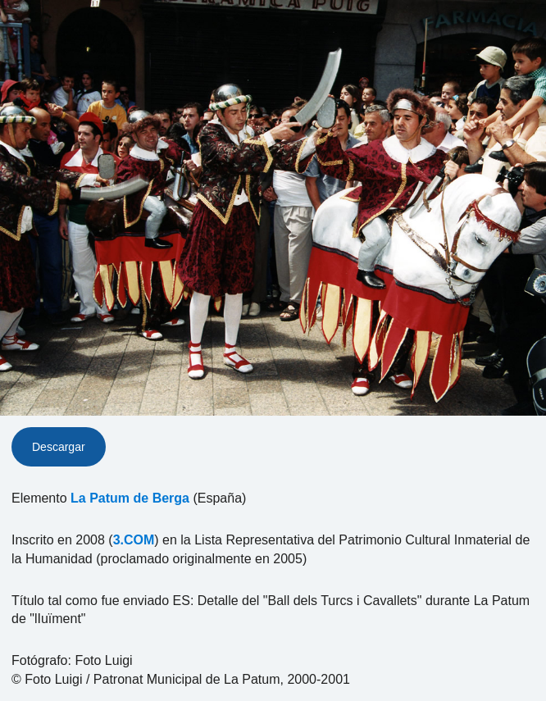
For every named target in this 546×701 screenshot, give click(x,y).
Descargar (58, 446)
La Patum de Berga (130, 498)
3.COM (134, 540)
